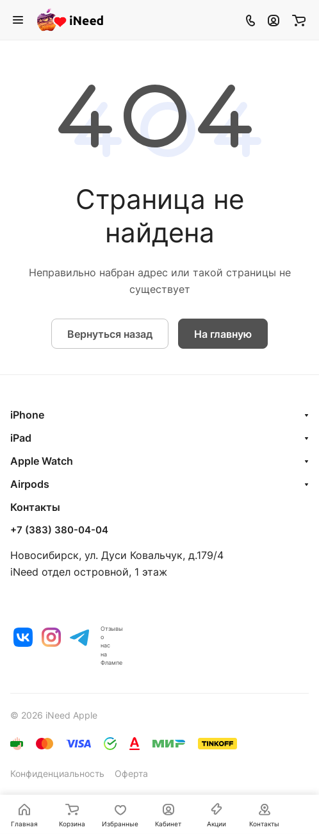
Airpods (29, 484)
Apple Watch (41, 461)
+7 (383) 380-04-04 (59, 530)
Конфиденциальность (57, 773)
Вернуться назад (109, 334)
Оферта (131, 773)
